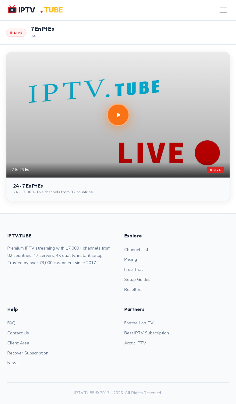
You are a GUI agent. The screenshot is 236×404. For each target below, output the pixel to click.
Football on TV (138, 323)
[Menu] (223, 10)
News (13, 363)
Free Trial (133, 269)
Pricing (130, 259)
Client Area (18, 343)
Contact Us (18, 333)
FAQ (11, 323)
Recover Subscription (27, 353)
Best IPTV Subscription (146, 333)
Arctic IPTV (135, 343)
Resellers (133, 289)
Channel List (136, 250)
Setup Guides (137, 279)
